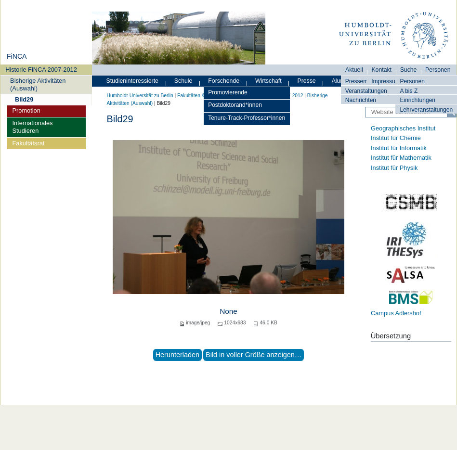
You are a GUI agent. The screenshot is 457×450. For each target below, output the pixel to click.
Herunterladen (177, 355)
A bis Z (409, 91)
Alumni (341, 80)
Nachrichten (360, 100)
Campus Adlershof (396, 313)
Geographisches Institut (403, 128)
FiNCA (16, 56)
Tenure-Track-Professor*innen (246, 118)
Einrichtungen (417, 100)
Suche (408, 69)
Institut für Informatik (399, 148)
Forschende (223, 80)
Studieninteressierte (132, 80)
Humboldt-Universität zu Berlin (140, 95)
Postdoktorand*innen (235, 105)
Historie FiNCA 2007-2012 (41, 69)
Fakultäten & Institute (200, 95)
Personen (412, 81)
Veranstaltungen (366, 91)
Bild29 (24, 99)
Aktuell (354, 69)
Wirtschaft (268, 80)
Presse (307, 80)
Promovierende (228, 92)
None (228, 311)
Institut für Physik (394, 167)
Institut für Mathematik (401, 157)
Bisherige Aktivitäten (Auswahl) (37, 84)
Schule (183, 80)
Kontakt (381, 69)
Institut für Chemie (396, 137)
